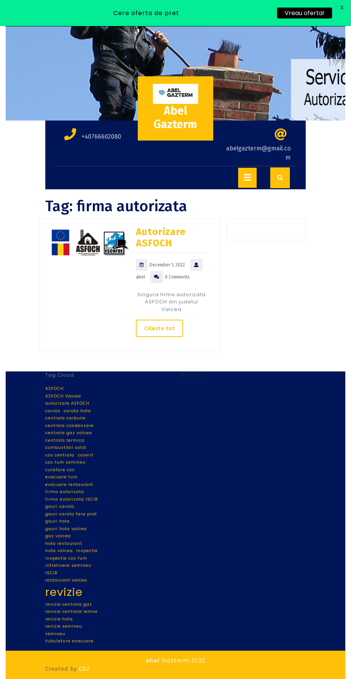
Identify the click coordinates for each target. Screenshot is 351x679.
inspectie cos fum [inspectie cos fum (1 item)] (66, 558)
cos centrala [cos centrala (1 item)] (59, 455)
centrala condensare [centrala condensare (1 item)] (69, 425)
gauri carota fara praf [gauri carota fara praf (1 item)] (71, 514)
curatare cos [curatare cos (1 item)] (60, 470)
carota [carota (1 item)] (52, 411)
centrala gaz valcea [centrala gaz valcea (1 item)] (68, 433)
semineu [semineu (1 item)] (55, 634)
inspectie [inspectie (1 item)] (87, 551)
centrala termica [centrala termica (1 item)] (65, 440)
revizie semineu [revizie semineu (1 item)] (63, 626)
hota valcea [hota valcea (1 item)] (59, 551)
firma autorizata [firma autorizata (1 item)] (64, 492)
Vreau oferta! (305, 13)
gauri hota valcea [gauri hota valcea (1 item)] (66, 529)
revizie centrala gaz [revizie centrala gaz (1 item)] (68, 604)
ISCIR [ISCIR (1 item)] (51, 573)
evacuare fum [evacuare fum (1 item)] (61, 477)
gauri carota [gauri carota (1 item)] (59, 506)
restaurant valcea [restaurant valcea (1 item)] (66, 580)
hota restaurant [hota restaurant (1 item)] (63, 543)
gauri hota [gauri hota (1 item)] (57, 521)
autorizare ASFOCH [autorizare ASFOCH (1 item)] (67, 403)
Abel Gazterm (175, 117)
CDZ (84, 668)
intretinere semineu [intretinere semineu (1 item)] (68, 565)
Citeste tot (159, 328)
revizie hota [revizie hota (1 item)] (59, 619)
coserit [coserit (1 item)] (86, 455)
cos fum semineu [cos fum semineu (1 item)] (65, 462)
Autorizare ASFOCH (161, 237)
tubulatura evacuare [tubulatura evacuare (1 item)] (69, 641)
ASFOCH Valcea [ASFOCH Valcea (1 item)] (63, 396)
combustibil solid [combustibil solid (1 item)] (65, 447)
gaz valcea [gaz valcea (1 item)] (58, 536)
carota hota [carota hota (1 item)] (77, 411)
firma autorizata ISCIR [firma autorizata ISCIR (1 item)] (71, 499)
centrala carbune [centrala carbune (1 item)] (65, 418)
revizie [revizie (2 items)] (64, 592)
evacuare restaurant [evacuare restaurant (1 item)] (69, 484)
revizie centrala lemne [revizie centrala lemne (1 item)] (71, 611)
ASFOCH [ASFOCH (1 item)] (54, 388)
